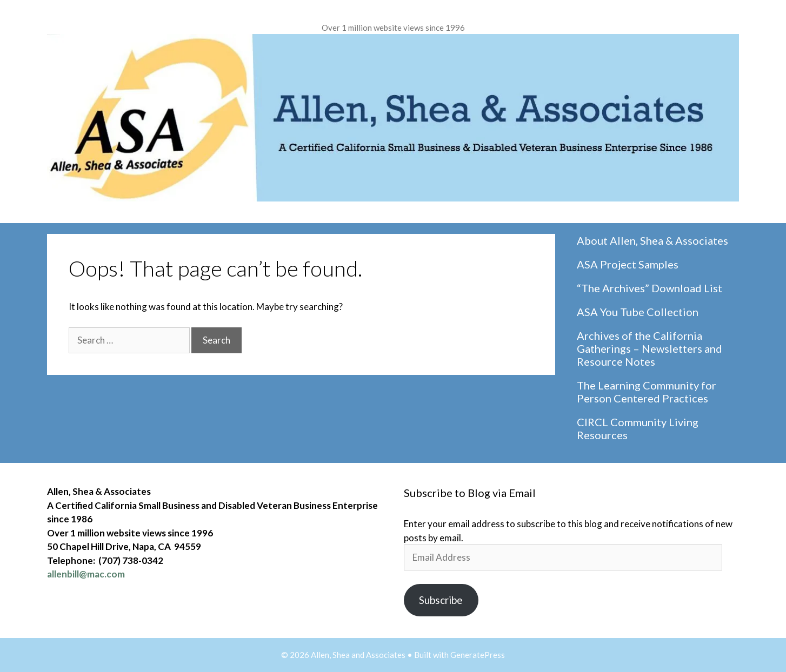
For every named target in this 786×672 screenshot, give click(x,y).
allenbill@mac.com (86, 574)
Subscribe (441, 600)
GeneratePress (477, 655)
